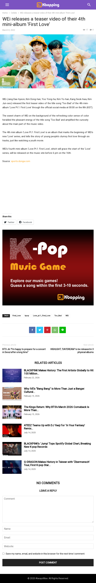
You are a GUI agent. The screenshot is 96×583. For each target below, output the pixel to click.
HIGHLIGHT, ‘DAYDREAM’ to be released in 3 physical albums (72, 350)
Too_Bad (58, 316)
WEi (67, 316)
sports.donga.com (20, 161)
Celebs (14, 13)
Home (5, 13)
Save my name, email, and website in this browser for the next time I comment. (45, 553)
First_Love (16, 316)
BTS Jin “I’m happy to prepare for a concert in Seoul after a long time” (24, 350)
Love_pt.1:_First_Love (41, 316)
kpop (27, 316)
